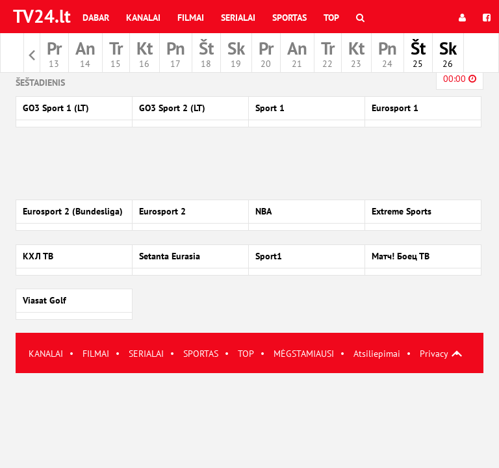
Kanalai (143, 17)
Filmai (190, 17)
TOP (246, 353)
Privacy (434, 353)
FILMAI (96, 353)
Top (331, 17)
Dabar (96, 17)
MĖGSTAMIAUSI (304, 353)
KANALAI (46, 353)
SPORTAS (200, 353)
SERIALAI (146, 353)
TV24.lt (42, 16)
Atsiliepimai (376, 353)
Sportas (289, 17)
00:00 (459, 78)
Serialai (238, 17)
